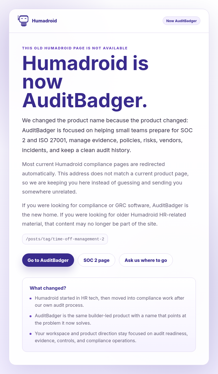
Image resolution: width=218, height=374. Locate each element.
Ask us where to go (146, 260)
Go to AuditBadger (48, 260)
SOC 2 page (96, 260)
